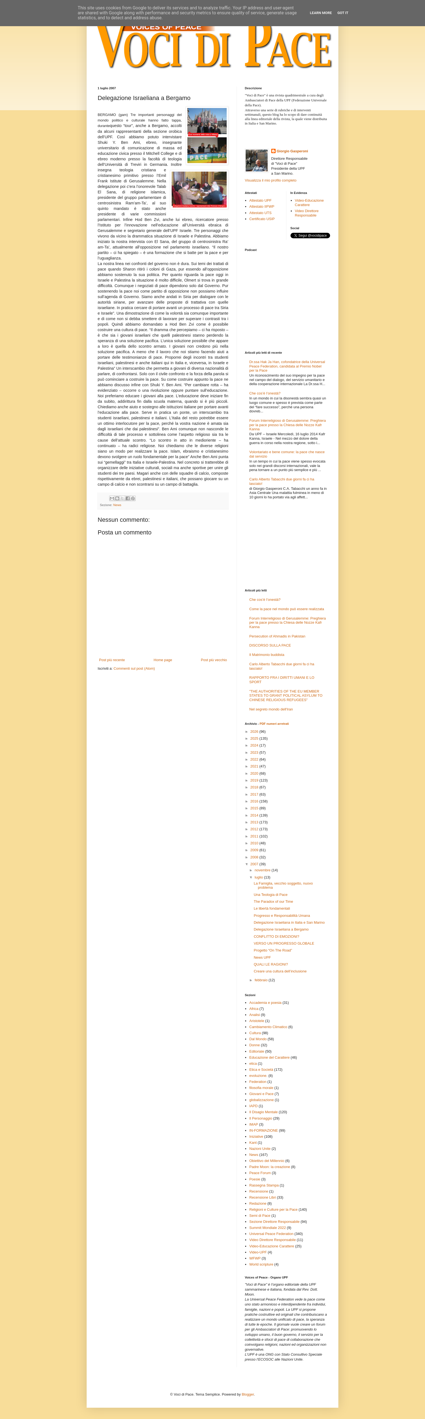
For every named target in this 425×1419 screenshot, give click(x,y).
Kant (253, 1142)
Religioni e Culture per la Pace (273, 1209)
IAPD (253, 1106)
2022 (254, 759)
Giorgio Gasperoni (292, 151)
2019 (254, 780)
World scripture (261, 1264)
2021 (254, 766)
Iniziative (256, 1136)
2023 (254, 752)
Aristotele (256, 1021)
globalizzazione (261, 1100)
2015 (254, 808)
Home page (163, 660)
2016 (254, 801)
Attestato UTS (260, 213)
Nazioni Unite (259, 1149)
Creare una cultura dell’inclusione (280, 971)
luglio (259, 877)
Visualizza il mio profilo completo (271, 180)
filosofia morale (261, 1088)
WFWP (255, 1258)
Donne (254, 1045)
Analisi (254, 1015)
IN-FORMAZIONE (263, 1130)
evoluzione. (258, 1076)
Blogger (248, 1394)
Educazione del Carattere (269, 1057)
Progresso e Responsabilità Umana (282, 915)
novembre (263, 870)
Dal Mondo (258, 1039)
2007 (254, 864)
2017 (254, 794)
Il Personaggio (260, 1118)
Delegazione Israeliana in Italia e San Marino (289, 922)
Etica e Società (261, 1069)
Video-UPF (258, 1252)
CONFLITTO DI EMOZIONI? (276, 936)
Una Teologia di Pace (270, 895)
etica (253, 1063)
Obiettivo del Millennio (266, 1161)
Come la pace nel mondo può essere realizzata (286, 609)
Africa (253, 1009)
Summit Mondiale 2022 (267, 1228)
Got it (342, 13)
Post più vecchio (214, 660)
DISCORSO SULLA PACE (270, 645)
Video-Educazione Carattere (309, 202)
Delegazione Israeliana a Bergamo (281, 929)
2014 (254, 815)
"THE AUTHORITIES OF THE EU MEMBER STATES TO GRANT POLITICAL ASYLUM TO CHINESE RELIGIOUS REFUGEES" (285, 695)
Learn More (321, 13)
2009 (254, 850)
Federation (257, 1082)
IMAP (253, 1124)
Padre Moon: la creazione (269, 1167)
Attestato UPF (260, 200)
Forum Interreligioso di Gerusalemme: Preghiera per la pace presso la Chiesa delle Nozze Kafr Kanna (287, 424)
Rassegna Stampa (264, 1185)
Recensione (258, 1191)
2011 (254, 836)
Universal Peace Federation (271, 1234)
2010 (254, 843)
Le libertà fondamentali (272, 908)
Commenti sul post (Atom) (134, 668)
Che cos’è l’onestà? (264, 393)
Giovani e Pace (261, 1094)
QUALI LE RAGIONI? (271, 964)
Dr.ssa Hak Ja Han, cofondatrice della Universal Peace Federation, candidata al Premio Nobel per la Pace (287, 366)
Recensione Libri (262, 1197)
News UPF (262, 957)
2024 (254, 745)
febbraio (262, 980)
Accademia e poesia (265, 1003)
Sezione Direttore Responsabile (274, 1222)
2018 (254, 787)
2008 (254, 857)
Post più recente (112, 660)
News (117, 505)
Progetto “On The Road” (273, 950)
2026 (254, 731)
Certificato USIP (262, 219)
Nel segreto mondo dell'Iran (271, 709)
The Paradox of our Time (273, 901)
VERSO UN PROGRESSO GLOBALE (284, 943)
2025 (254, 738)
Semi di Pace (259, 1215)
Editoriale (256, 1051)
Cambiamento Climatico (268, 1027)
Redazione (257, 1203)
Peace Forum (260, 1173)
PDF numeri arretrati (274, 723)
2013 (254, 822)
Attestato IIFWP (261, 206)
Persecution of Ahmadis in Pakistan (277, 636)
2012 (254, 829)
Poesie (254, 1179)
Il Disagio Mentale (263, 1112)
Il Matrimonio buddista (266, 655)
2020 (254, 773)
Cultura (255, 1033)
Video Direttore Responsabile (307, 213)
